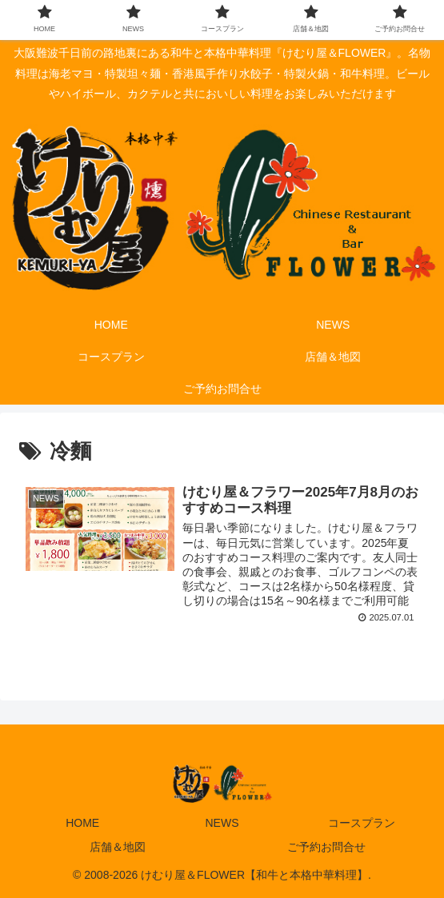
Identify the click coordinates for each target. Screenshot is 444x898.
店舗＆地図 (118, 846)
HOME (82, 822)
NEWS (221, 822)
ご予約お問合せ (326, 846)
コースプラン (361, 822)
